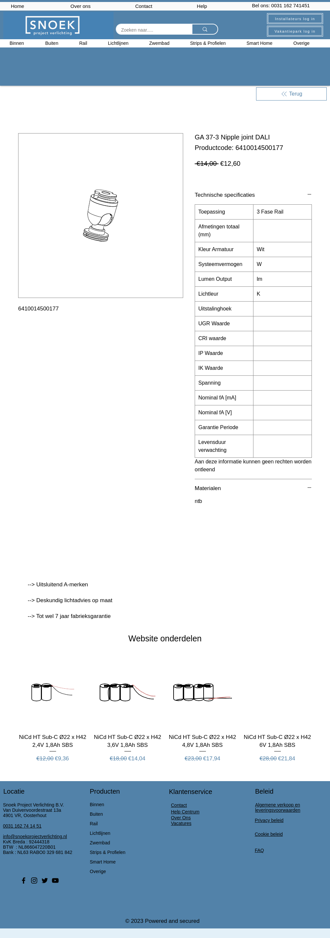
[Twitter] (45, 880)
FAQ (259, 850)
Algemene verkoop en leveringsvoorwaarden (277, 807)
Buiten (96, 814)
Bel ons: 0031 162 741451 (281, 5)
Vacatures (181, 823)
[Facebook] (23, 880)
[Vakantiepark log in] (295, 31)
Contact (143, 6)
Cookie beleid (269, 834)
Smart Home (103, 862)
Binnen (97, 804)
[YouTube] (55, 880)
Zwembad (100, 842)
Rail (94, 823)
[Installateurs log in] (295, 18)
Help (202, 6)
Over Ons (181, 817)
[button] (306, 43)
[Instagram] (34, 880)
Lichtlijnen (100, 833)
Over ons (81, 6)
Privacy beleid (269, 820)
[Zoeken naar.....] (149, 30)
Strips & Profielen (107, 852)
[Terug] (291, 94)
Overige (98, 871)
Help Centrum (185, 811)
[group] (165, 709)
